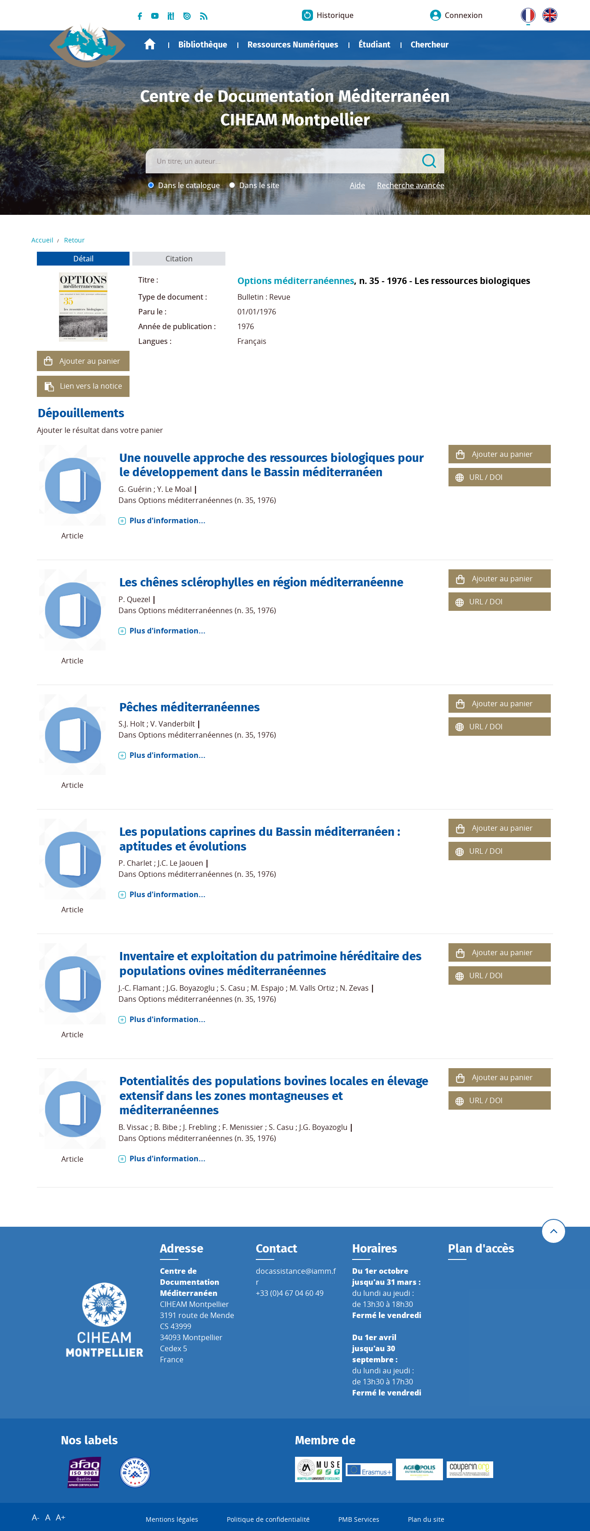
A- (36, 1517)
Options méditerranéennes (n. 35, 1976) (207, 500)
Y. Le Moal (174, 489)
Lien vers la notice (91, 386)
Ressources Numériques (293, 45)
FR (525, 13)
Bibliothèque (202, 45)
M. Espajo (267, 988)
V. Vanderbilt (172, 724)
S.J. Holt (131, 724)
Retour (74, 240)
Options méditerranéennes (295, 280)
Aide (357, 185)
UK (548, 13)
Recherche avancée (410, 185)
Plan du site (426, 1519)
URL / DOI (485, 477)
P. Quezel (134, 599)
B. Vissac (133, 1127)
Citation (179, 259)
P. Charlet (135, 863)
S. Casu (232, 988)
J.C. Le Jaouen (180, 863)
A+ (60, 1517)
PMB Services (358, 1519)
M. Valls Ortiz (311, 988)
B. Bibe (165, 1127)
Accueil (149, 44)
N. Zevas (354, 988)
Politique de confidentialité (268, 1519)
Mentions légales (172, 1519)
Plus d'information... (168, 520)
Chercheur (429, 45)
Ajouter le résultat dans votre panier (100, 430)
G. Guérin (135, 489)
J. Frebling (200, 1127)
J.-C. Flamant (139, 988)
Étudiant (374, 45)
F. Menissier (242, 1127)
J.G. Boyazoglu (190, 988)
